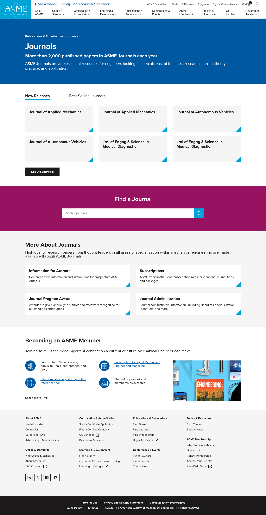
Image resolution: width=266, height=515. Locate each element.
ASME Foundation (157, 4)
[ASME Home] (15, 9)
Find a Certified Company (94, 429)
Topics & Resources (199, 418)
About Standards (35, 461)
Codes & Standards (37, 449)
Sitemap (93, 508)
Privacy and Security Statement (123, 503)
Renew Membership (199, 455)
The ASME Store (199, 466)
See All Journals (42, 172)
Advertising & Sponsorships (42, 440)
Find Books (140, 424)
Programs (203, 4)
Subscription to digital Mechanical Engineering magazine (137, 364)
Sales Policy (74, 508)
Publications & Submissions (44, 36)
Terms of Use (89, 503)
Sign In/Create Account (225, 4)
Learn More (33, 398)
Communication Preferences (167, 503)
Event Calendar (142, 456)
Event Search (141, 461)
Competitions (141, 466)
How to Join (194, 450)
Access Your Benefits (199, 461)
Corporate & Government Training (99, 461)
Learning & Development (94, 450)
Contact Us (32, 429)
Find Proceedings (143, 434)
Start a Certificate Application (96, 424)
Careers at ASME (35, 434)
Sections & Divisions (183, 4)
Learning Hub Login (93, 466)
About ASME (33, 418)
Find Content (194, 424)
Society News (195, 429)
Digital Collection (145, 440)
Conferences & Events (147, 450)
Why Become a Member (201, 445)
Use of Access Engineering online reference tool (63, 381)
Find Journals (141, 429)
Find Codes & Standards (39, 455)
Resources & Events (91, 440)
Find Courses (87, 456)
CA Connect (89, 434)
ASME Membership (199, 439)
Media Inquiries (34, 424)
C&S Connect (36, 466)
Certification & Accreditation (97, 418)
